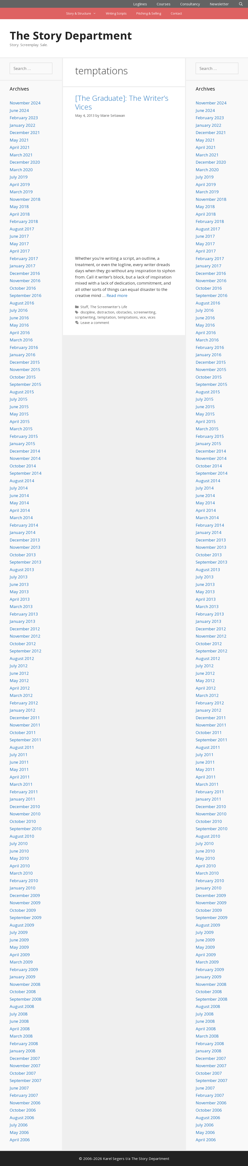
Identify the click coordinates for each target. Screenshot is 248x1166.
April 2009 (20, 954)
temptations (128, 317)
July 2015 (19, 399)
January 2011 (22, 799)
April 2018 (20, 214)
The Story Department (71, 35)
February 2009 (24, 969)
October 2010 (23, 821)
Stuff (84, 306)
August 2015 (22, 392)
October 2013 (23, 555)
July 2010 (19, 843)
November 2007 (25, 1065)
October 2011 (23, 732)
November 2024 (25, 103)
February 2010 (24, 880)
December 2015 (25, 362)
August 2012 (22, 658)
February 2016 (24, 347)
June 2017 (19, 236)
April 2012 (20, 688)
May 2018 (19, 206)
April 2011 (20, 777)
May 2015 (19, 414)
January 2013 (22, 621)
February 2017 (24, 258)
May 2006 (19, 1132)
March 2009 (21, 962)
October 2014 (23, 466)
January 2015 (22, 443)
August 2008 (22, 1006)
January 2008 (22, 1051)
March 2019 (21, 191)
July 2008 (19, 1014)
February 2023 (24, 117)
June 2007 (19, 1088)
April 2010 (20, 866)
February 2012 (24, 703)
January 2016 (22, 354)
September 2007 (25, 1080)
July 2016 (19, 310)
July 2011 (19, 754)
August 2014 (22, 480)
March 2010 (21, 873)
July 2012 (19, 665)
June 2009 (19, 940)
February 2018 (24, 221)
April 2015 (20, 421)
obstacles (124, 312)
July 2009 (19, 932)
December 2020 (25, 162)
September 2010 (25, 828)
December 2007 (25, 1058)
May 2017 (19, 243)
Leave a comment (94, 322)
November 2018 (25, 199)
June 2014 (19, 495)
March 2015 (21, 428)
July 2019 (19, 177)
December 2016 (25, 273)
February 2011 (24, 791)
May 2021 (19, 140)
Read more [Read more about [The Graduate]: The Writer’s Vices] (117, 295)
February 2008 (24, 1043)
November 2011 (25, 725)
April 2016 (20, 332)
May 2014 (19, 503)
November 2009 (25, 902)
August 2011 (22, 747)
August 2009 (22, 925)
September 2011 (25, 740)
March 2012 (21, 695)
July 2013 (19, 577)
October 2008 (23, 991)
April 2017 (20, 251)
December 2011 (25, 717)
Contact (176, 13)
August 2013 (22, 569)
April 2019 (20, 184)
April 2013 (20, 599)
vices (151, 317)
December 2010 (25, 806)
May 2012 (19, 680)
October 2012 (23, 643)
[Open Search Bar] (241, 4)
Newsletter (219, 3)
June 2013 (19, 584)
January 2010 (22, 888)
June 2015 (19, 406)
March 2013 (21, 606)
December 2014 (25, 451)
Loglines (140, 3)
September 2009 (25, 917)
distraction (105, 312)
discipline (87, 312)
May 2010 (19, 858)
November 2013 (25, 547)
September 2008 (25, 999)
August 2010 (22, 836)
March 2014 (21, 517)
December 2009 (25, 895)
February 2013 (24, 614)
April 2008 (20, 1028)
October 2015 (23, 377)
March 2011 (21, 784)
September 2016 (25, 295)
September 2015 (25, 384)
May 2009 (19, 947)
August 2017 (22, 229)
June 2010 (19, 851)
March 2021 (21, 155)
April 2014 (20, 510)
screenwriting (144, 312)
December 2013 (25, 540)
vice (143, 317)
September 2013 (25, 562)
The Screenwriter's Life (108, 306)
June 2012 (19, 673)
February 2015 (24, 436)
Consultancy (190, 3)
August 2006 (22, 1117)
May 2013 (19, 591)
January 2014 (22, 532)
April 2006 (20, 1139)
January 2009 (22, 977)
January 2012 (22, 710)
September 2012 (25, 651)
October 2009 (23, 910)
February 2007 (24, 1095)
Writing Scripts (116, 13)
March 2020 (21, 169)
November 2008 (25, 984)
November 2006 (25, 1103)
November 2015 (25, 369)
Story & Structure (83, 13)
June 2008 (19, 1021)
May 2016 (19, 325)
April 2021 (20, 147)
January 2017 (22, 266)
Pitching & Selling (148, 13)
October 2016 (23, 288)
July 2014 (19, 488)
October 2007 (23, 1073)
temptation (106, 317)
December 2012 (25, 629)
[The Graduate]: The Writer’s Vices (121, 102)
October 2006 (23, 1110)
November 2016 (25, 280)
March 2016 (21, 340)
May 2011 (19, 769)
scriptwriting (85, 317)
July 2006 (19, 1125)
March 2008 (21, 1036)
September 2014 (25, 473)
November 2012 (25, 636)
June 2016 (19, 318)
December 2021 (25, 132)
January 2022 (22, 125)
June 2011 (19, 762)
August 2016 (22, 303)
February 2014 (24, 525)
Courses (163, 3)
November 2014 (25, 458)
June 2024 (19, 110)
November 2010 (25, 814)
